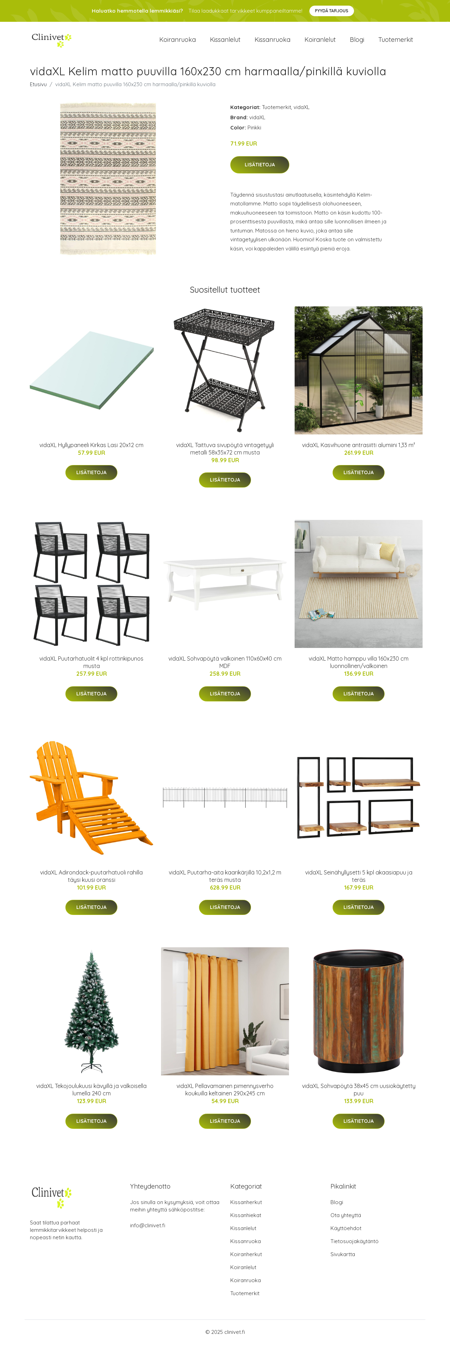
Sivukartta (342, 1259)
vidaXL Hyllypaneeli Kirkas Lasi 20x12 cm (91, 449)
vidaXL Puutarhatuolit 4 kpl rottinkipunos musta (91, 667)
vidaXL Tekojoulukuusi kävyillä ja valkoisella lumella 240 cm (91, 1094)
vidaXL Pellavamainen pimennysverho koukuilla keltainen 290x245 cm (225, 1094)
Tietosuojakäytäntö (354, 1246)
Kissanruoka (272, 42)
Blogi (357, 42)
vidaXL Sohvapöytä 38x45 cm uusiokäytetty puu (359, 1094)
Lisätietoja (260, 169)
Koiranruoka (177, 42)
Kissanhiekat (245, 1220)
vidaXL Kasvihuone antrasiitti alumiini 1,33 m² (358, 449)
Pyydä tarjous (331, 10)
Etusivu (38, 89)
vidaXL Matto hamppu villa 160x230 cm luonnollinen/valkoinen (359, 667)
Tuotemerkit (395, 42)
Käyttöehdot (345, 1233)
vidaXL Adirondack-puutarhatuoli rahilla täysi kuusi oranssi (91, 881)
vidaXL (302, 112)
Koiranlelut (320, 42)
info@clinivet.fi (147, 1230)
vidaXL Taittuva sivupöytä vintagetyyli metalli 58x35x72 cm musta (225, 453)
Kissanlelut (225, 42)
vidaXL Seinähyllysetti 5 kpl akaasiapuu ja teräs (358, 881)
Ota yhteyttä (345, 1220)
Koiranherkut (246, 1259)
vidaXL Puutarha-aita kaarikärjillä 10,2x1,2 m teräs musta (225, 881)
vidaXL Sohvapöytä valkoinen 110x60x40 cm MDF (225, 667)
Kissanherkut (246, 1207)
